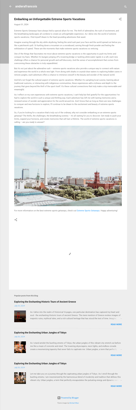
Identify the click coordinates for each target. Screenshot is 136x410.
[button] (120, 19)
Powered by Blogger (68, 398)
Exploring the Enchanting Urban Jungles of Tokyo (40, 332)
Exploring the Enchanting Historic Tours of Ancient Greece (45, 301)
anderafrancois (26, 6)
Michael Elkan (74, 403)
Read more (116, 324)
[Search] (125, 7)
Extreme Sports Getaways (88, 210)
